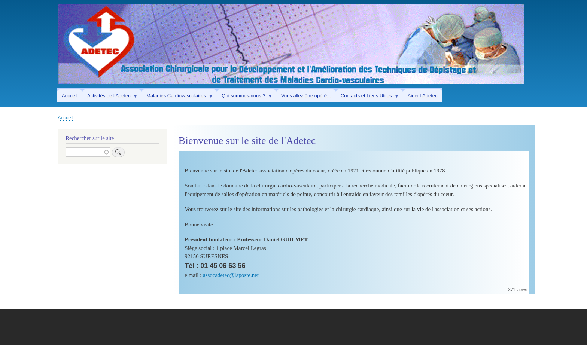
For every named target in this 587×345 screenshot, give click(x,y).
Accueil (65, 117)
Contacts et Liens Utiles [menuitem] (367, 97)
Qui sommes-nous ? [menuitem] (245, 97)
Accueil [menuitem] (69, 95)
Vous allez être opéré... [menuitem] (306, 95)
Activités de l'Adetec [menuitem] (110, 97)
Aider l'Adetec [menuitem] (423, 95)
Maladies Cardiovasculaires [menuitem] (177, 97)
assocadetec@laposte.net (231, 275)
